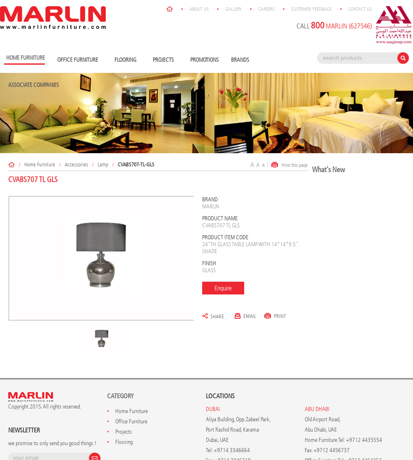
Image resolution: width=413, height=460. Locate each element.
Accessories (76, 115)
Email (245, 267)
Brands (242, 11)
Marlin (210, 157)
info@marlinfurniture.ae (244, 421)
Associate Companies (33, 35)
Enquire (223, 239)
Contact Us (393, 443)
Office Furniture (79, 11)
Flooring (127, 11)
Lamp (103, 115)
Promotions (204, 10)
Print (275, 267)
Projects (165, 11)
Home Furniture (39, 115)
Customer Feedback (344, 443)
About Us (232, 443)
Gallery (266, 443)
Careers (299, 443)
